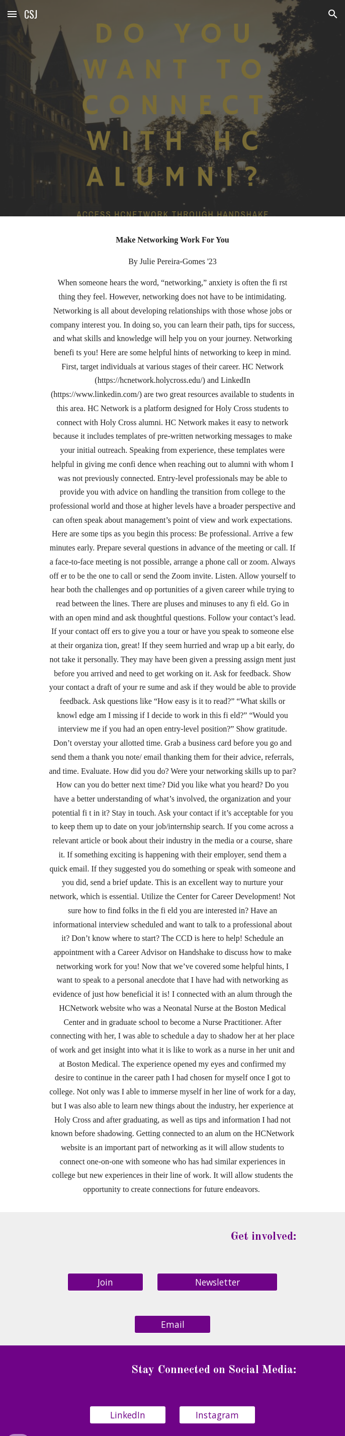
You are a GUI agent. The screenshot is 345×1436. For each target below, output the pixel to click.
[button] (12, 14)
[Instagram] (217, 1415)
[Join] (105, 1281)
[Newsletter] (217, 1281)
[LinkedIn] (127, 1415)
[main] (172, 714)
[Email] (172, 1324)
